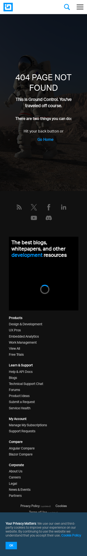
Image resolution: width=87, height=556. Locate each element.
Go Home (45, 139)
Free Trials (16, 354)
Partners (15, 496)
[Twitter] (34, 207)
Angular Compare (22, 448)
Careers (15, 477)
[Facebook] (48, 207)
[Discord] (48, 218)
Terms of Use (38, 512)
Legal (13, 483)
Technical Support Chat (26, 384)
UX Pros (15, 330)
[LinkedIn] (63, 207)
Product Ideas (19, 396)
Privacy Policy (30, 506)
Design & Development (25, 324)
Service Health (19, 408)
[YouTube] (34, 218)
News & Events (19, 489)
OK (11, 545)
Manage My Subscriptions (28, 425)
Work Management (23, 342)
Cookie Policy (71, 535)
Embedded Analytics (24, 336)
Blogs (13, 378)
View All (14, 348)
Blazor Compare (20, 454)
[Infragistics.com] (26, 7)
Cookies (61, 506)
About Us (15, 471)
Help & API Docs (20, 372)
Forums (14, 390)
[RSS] (19, 207)
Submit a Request (22, 402)
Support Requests (22, 431)
